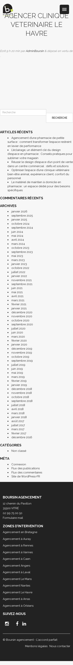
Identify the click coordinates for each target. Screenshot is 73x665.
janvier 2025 (19, 219)
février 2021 (18, 304)
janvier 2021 (19, 308)
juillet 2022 (18, 272)
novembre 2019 (21, 352)
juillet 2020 (18, 328)
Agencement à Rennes (18, 545)
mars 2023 (18, 260)
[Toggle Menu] (64, 9)
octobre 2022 (20, 268)
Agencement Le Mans (17, 579)
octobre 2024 (20, 223)
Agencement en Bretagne (20, 532)
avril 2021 (17, 296)
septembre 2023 (22, 252)
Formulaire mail (13, 518)
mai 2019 (17, 372)
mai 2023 (17, 256)
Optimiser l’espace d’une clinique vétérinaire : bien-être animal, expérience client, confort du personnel (39, 174)
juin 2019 (17, 369)
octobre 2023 (20, 248)
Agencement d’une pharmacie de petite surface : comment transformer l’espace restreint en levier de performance (39, 142)
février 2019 (19, 381)
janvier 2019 (19, 385)
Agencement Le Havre (17, 592)
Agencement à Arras (16, 599)
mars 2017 (17, 429)
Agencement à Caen (16, 559)
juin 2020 (17, 332)
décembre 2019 (21, 348)
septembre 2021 (21, 284)
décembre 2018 (21, 389)
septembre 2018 (22, 401)
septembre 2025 (22, 215)
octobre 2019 (20, 356)
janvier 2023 (19, 264)
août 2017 (17, 421)
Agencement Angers (16, 565)
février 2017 (18, 433)
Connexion (18, 464)
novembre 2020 (21, 316)
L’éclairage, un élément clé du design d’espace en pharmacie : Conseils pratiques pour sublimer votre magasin (39, 154)
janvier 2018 (19, 417)
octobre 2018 (20, 397)
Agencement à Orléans (18, 605)
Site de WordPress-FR (25, 476)
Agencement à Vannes (18, 552)
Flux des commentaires (26, 472)
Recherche (59, 117)
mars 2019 (18, 377)
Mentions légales (36, 646)
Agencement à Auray (17, 539)
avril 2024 (17, 239)
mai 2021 (17, 292)
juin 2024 (17, 232)
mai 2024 (17, 235)
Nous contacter (59, 646)
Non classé (18, 451)
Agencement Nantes (16, 585)
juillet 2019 (18, 365)
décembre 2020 (21, 312)
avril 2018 (17, 409)
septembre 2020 (22, 324)
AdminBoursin (35, 51)
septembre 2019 (22, 360)
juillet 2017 (18, 425)
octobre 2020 (20, 320)
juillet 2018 (18, 405)
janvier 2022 (19, 276)
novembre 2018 (21, 393)
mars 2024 (18, 244)
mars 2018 (18, 413)
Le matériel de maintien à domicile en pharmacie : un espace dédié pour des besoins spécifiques (38, 186)
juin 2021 (16, 288)
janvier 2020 (19, 344)
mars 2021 (17, 300)
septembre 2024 (22, 227)
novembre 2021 (21, 280)
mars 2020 (18, 336)
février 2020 (19, 340)
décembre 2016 (21, 437)
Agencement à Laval (16, 572)
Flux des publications (25, 468)
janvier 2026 (19, 211)
